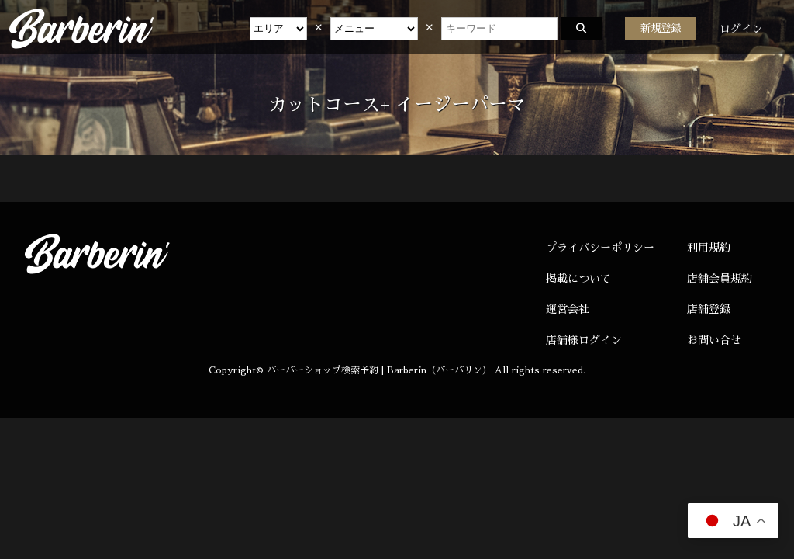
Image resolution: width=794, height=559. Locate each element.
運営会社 (567, 309)
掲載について (578, 278)
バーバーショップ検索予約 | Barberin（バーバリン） (379, 370)
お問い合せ (714, 340)
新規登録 (660, 28)
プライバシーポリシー (600, 247)
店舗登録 (708, 309)
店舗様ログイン (584, 340)
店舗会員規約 (719, 278)
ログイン (741, 28)
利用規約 (708, 247)
